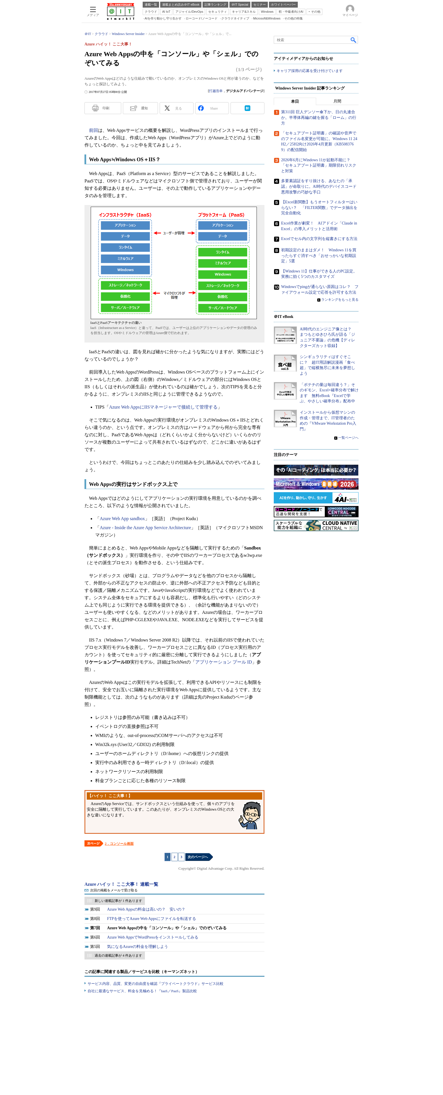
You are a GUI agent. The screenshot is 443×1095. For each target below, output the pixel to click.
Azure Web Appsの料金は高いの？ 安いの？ (146, 909)
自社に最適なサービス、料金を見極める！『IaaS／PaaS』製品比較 (142, 991)
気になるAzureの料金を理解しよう (137, 947)
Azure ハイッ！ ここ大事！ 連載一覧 (121, 884)
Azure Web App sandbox (122, 518)
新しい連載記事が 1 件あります (118, 901)
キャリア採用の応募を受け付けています (310, 71)
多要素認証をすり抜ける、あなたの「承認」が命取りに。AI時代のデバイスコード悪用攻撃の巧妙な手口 (319, 186)
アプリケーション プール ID (223, 662)
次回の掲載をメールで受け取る (114, 890)
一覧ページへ (348, 438)
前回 (93, 130)
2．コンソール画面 (119, 844)
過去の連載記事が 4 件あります (118, 955)
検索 (353, 40)
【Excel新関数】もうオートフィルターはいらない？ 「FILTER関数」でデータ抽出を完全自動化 (319, 207)
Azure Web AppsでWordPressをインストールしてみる (152, 937)
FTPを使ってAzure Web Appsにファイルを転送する (151, 919)
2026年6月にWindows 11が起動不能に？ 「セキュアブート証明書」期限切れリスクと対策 (318, 165)
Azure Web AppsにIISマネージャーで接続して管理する (163, 407)
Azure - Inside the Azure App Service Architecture (145, 527)
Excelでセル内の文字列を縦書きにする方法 (319, 239)
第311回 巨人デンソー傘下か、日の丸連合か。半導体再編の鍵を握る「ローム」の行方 (318, 117)
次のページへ (198, 857)
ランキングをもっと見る (340, 300)
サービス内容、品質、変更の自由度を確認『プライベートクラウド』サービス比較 (155, 983)
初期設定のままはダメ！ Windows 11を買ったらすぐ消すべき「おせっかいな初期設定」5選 (318, 255)
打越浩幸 (216, 91)
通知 (144, 108)
